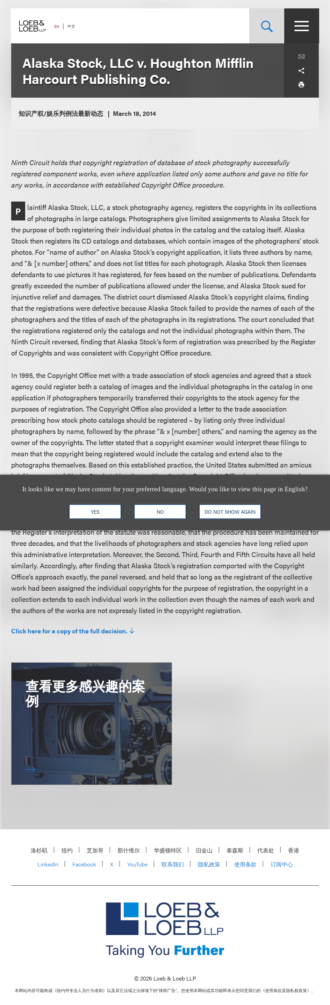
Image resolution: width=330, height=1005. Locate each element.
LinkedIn (47, 864)
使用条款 (245, 864)
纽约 (67, 850)
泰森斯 (235, 850)
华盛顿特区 (168, 850)
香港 (293, 850)
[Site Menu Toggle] (301, 25)
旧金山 (204, 850)
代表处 (265, 850)
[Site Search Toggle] (266, 25)
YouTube (137, 864)
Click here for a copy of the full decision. (69, 630)
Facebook (84, 864)
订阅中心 (282, 864)
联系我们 (173, 864)
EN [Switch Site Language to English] (57, 26)
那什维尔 (128, 850)
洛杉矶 (39, 850)
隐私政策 (209, 864)
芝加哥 (95, 850)
